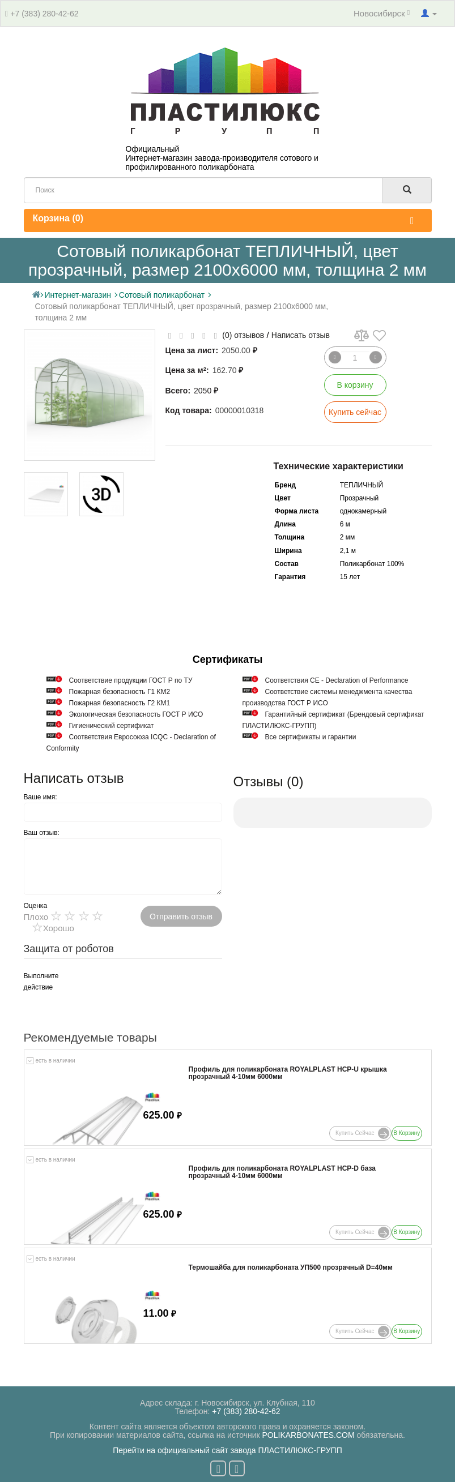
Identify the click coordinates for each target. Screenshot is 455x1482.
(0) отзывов (243, 335)
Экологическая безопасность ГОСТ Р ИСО (136, 714)
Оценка (36, 906)
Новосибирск (382, 13)
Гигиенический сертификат (111, 726)
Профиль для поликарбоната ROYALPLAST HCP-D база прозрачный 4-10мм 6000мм (282, 1172)
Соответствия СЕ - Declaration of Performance (337, 680)
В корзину (355, 384)
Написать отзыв (300, 335)
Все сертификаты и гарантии (310, 737)
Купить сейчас (355, 412)
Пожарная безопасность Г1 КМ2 (120, 692)
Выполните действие (37, 981)
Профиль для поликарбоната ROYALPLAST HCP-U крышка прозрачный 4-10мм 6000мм (288, 1073)
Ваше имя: (40, 797)
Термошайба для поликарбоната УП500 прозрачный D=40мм (291, 1267)
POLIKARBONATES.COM (308, 1435)
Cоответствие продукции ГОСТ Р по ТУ (131, 680)
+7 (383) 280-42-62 (44, 13)
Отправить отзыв (181, 916)
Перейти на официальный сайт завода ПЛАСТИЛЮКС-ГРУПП (227, 1450)
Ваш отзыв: (41, 833)
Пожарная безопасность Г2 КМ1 (120, 703)
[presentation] (145, 992)
